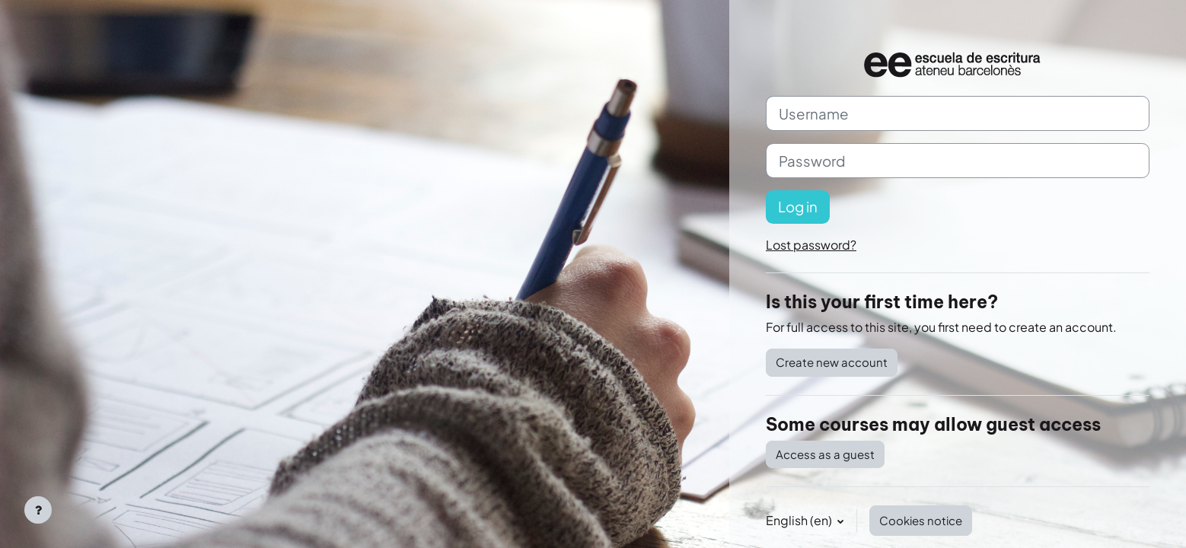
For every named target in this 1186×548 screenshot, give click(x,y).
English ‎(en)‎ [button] (800, 520)
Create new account (832, 362)
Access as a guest (825, 454)
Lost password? (811, 245)
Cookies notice (920, 520)
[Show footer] (38, 510)
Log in (798, 206)
